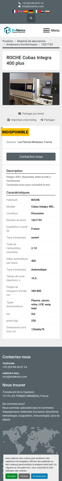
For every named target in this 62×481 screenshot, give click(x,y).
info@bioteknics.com (33, 6)
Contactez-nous (31, 157)
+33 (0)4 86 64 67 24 (32, 3)
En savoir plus (39, 476)
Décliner (24, 476)
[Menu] (46, 30)
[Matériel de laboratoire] (31, 41)
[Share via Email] (31, 114)
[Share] (48, 120)
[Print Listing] (22, 120)
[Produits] (7, 41)
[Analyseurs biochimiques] (22, 44)
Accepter (11, 476)
